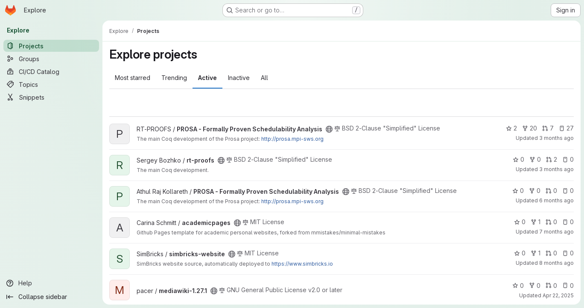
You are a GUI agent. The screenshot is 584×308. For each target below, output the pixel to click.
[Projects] (51, 46)
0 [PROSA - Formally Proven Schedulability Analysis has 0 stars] (518, 190)
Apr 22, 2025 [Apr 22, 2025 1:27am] (558, 295)
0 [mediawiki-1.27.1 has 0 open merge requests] (551, 285)
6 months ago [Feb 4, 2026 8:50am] (556, 200)
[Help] (51, 283)
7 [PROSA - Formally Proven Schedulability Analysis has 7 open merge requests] (548, 128)
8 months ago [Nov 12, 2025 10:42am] (556, 263)
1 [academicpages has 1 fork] (535, 221)
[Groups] (51, 59)
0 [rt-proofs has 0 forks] (535, 159)
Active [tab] (207, 77)
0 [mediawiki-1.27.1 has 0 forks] (534, 285)
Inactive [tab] (239, 77)
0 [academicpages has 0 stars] (520, 221)
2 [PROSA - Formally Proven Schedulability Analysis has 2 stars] (511, 128)
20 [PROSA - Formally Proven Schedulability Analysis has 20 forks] (529, 128)
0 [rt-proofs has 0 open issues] (568, 159)
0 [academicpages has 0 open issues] (568, 221)
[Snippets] (51, 97)
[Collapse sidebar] (51, 297)
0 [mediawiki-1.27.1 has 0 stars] (518, 285)
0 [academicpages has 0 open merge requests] (551, 221)
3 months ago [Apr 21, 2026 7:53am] (556, 138)
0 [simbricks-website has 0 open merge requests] (551, 253)
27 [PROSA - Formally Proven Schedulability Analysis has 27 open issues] (566, 128)
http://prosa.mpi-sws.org (292, 139)
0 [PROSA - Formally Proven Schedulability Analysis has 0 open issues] (568, 190)
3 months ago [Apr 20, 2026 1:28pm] (556, 169)
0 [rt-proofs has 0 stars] (518, 159)
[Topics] (51, 84)
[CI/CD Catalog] (51, 71)
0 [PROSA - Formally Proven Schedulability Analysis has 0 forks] (534, 190)
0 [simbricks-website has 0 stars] (520, 253)
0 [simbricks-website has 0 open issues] (568, 253)
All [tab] (264, 77)
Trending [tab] (174, 77)
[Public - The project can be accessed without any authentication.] (329, 129)
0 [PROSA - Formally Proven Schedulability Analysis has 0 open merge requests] (551, 190)
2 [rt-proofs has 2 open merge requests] (551, 159)
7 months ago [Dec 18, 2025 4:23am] (556, 231)
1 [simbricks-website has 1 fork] (535, 253)
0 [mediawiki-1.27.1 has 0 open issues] (568, 285)
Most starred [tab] (132, 77)
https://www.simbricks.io (302, 264)
